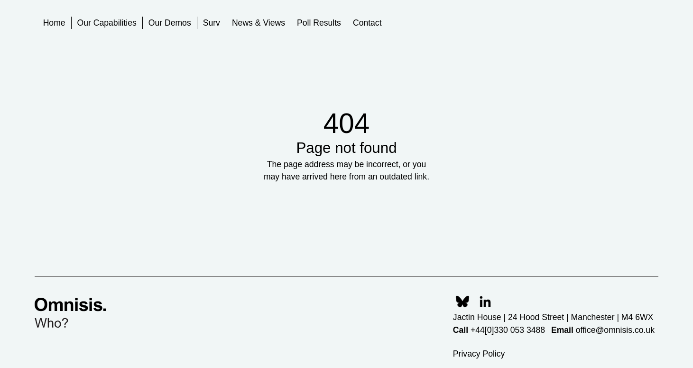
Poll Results (319, 23)
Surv (211, 23)
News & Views (258, 23)
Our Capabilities (107, 23)
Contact (367, 23)
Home (54, 23)
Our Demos (169, 23)
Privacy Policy (479, 354)
